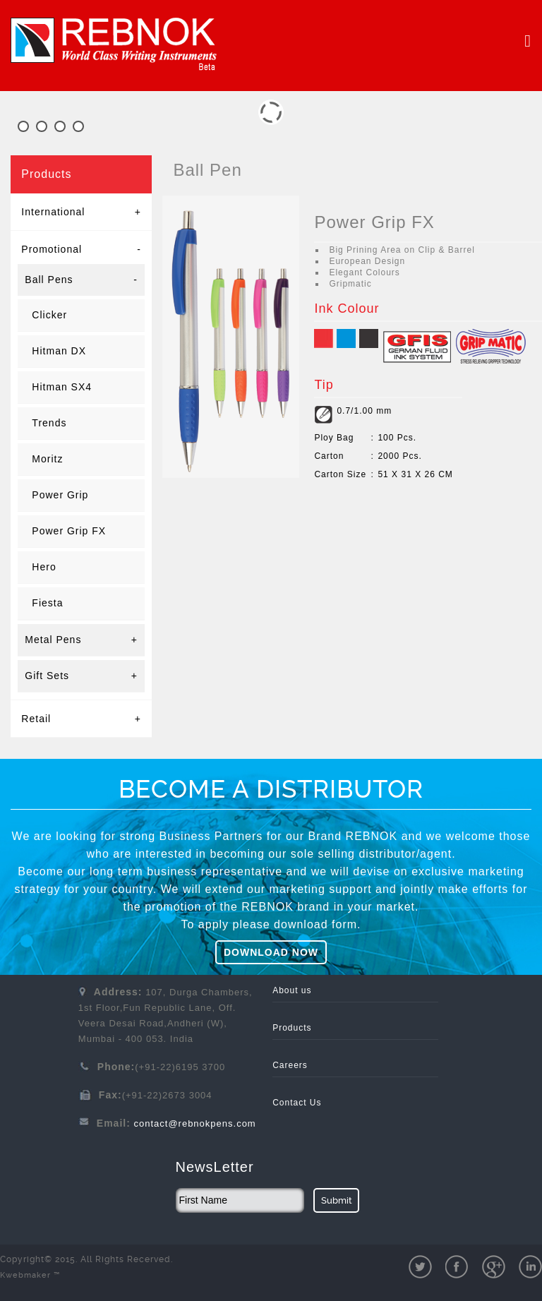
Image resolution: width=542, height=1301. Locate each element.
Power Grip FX (69, 530)
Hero (44, 566)
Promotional (81, 249)
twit (420, 1266)
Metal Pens (81, 640)
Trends (49, 422)
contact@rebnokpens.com (194, 1123)
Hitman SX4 (62, 386)
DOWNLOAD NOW (271, 952)
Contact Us (296, 1102)
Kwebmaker (30, 1275)
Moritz (47, 458)
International (81, 212)
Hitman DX (59, 350)
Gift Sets (81, 676)
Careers (290, 1065)
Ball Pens (81, 280)
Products (291, 1028)
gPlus (493, 1266)
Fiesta (47, 602)
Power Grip (60, 494)
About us (291, 990)
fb (457, 1266)
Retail (81, 718)
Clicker (49, 314)
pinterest (530, 1266)
